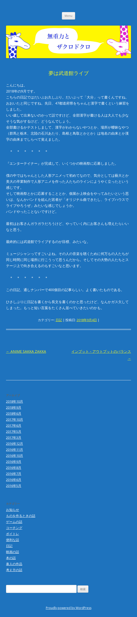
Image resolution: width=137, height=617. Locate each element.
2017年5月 (13, 431)
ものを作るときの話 (20, 515)
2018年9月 (13, 407)
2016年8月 (13, 467)
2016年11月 (14, 449)
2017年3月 (13, 437)
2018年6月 (13, 413)
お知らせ (12, 509)
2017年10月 (14, 419)
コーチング (14, 527)
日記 (59, 320)
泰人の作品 (14, 564)
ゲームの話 (14, 521)
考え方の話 (14, 570)
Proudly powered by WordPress (68, 608)
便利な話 (12, 540)
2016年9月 (13, 461)
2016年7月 (13, 473)
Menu (68, 16)
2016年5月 (13, 485)
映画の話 (12, 552)
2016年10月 (14, 455)
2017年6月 (13, 425)
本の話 (11, 558)
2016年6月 (13, 479)
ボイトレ (12, 534)
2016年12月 (14, 443)
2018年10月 (14, 401)
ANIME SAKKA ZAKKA (26, 351)
